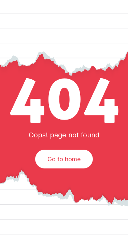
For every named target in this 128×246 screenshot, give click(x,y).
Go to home (64, 159)
